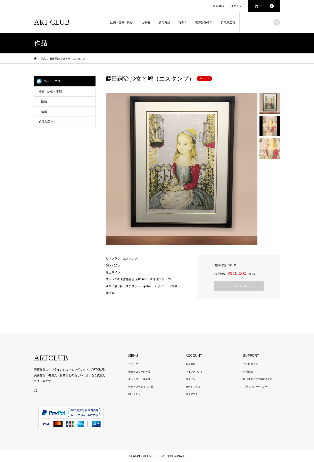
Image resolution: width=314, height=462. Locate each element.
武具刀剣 (164, 22)
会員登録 (218, 6)
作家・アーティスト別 (140, 386)
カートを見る (193, 386)
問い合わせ (134, 394)
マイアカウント (194, 371)
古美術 (145, 22)
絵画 (44, 111)
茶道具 (182, 22)
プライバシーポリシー (255, 386)
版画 (44, 101)
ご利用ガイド (250, 364)
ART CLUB (52, 22)
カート (267, 6)
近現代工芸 (228, 22)
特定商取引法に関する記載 (258, 379)
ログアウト (192, 394)
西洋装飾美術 (204, 22)
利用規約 (248, 371)
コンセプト (134, 364)
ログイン (236, 6)
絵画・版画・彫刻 (121, 22)
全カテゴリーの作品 (139, 371)
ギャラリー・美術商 (139, 379)
